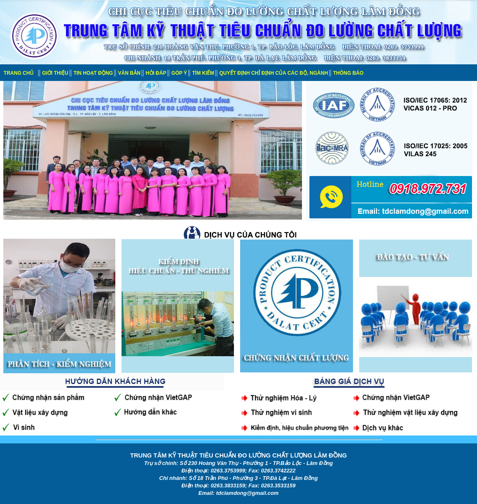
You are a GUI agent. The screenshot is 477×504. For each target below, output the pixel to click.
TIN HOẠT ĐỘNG (93, 73)
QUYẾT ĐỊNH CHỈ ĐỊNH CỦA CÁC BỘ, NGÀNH (273, 73)
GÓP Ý (179, 73)
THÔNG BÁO (348, 73)
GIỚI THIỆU (55, 73)
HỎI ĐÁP (156, 73)
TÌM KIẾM (203, 73)
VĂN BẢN (129, 73)
